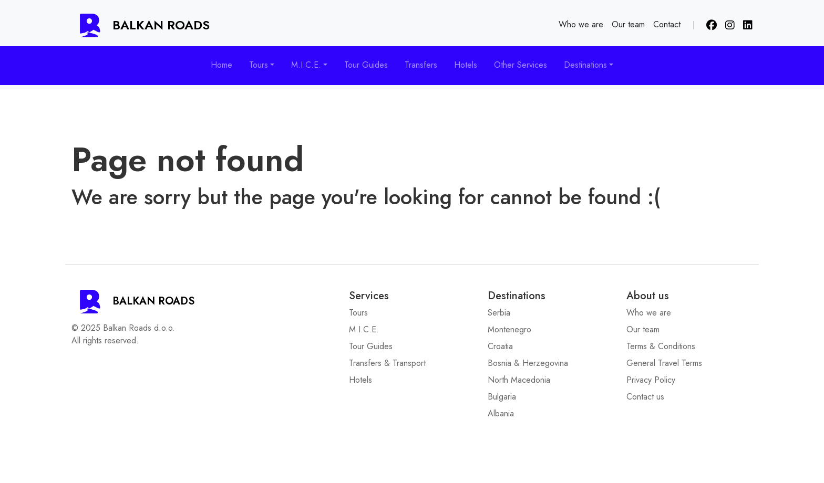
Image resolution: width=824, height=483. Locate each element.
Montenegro (509, 329)
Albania (501, 413)
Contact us (645, 397)
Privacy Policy (650, 380)
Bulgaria (502, 397)
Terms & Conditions (660, 346)
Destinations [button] (585, 65)
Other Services (520, 65)
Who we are (581, 24)
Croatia (500, 346)
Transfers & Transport (387, 363)
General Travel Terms (664, 363)
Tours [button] (258, 65)
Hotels (465, 65)
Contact (667, 24)
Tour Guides (366, 65)
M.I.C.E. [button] (306, 65)
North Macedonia (519, 380)
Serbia (499, 313)
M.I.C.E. (364, 329)
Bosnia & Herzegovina (528, 363)
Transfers (421, 65)
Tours (358, 313)
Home (221, 65)
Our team (628, 24)
